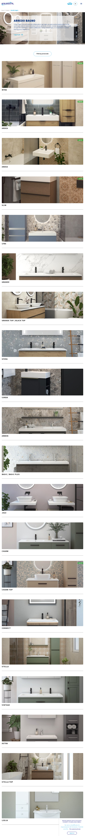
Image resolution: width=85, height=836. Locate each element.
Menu (81, 3)
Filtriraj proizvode (42, 53)
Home (2, 10)
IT (75, 4)
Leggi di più (18, 35)
